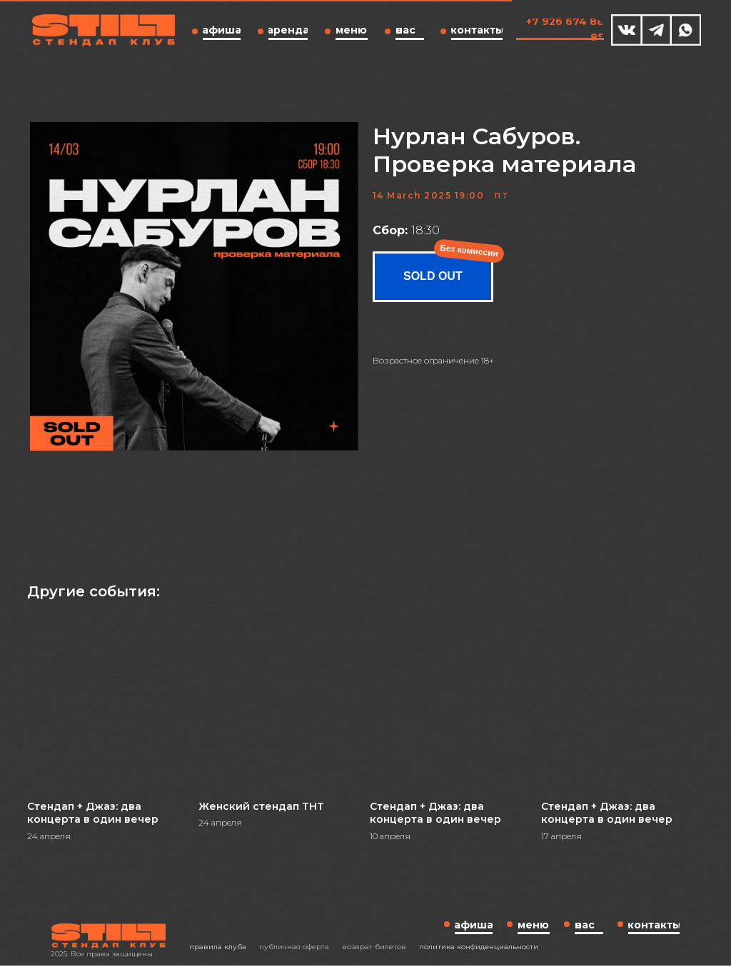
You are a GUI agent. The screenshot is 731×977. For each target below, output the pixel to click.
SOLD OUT (433, 282)
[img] (626, 30)
